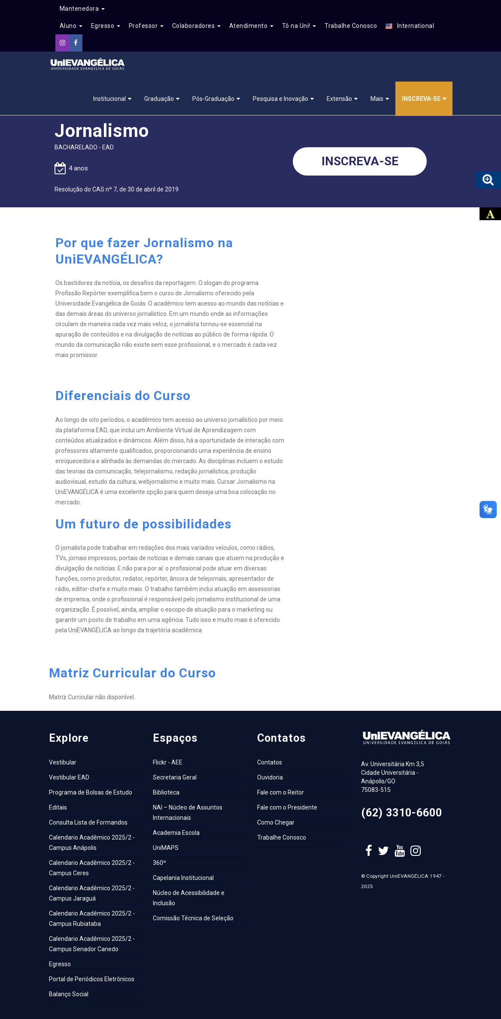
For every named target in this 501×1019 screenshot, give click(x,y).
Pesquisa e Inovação (280, 98)
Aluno (71, 25)
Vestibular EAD (69, 777)
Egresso (105, 25)
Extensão (339, 98)
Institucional (109, 98)
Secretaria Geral (175, 777)
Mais (376, 98)
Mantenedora (82, 8)
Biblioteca (166, 792)
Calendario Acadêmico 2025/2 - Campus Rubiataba (92, 918)
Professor (146, 25)
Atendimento (251, 25)
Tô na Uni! (299, 25)
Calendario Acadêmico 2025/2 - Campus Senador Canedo (92, 943)
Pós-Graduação (213, 98)
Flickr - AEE (167, 762)
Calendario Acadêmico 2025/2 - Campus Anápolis (92, 842)
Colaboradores (196, 25)
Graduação (159, 98)
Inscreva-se (421, 98)
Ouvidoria (270, 777)
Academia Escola (176, 832)
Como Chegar (276, 822)
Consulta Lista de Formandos (88, 822)
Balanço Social (68, 994)
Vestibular (62, 762)
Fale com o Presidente (287, 807)
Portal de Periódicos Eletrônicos (91, 979)
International (410, 26)
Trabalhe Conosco (351, 25)
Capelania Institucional (183, 877)
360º (159, 862)
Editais (58, 807)
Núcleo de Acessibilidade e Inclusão (189, 898)
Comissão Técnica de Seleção (193, 918)
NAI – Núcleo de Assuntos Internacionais (187, 812)
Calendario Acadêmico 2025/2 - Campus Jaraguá (92, 893)
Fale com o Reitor (280, 792)
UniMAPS (166, 847)
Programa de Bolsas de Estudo (90, 792)
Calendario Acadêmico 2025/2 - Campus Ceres (92, 867)
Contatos (269, 762)
